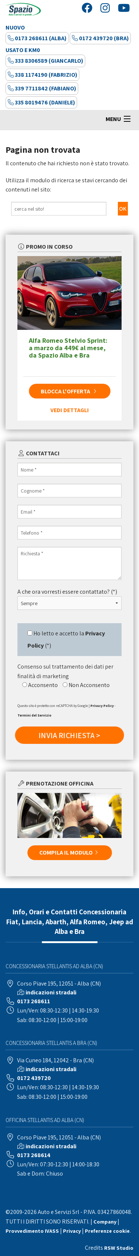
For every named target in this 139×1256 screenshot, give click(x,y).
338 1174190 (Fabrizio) (42, 75)
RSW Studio (118, 1247)
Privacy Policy (102, 705)
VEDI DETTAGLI (69, 410)
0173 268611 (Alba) (37, 38)
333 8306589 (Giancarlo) (45, 61)
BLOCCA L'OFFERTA (70, 391)
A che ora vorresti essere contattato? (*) (67, 592)
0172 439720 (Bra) (100, 38)
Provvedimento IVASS (32, 1230)
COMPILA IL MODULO (69, 852)
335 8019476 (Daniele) (41, 102)
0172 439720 (34, 1078)
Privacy (72, 1230)
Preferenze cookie (107, 1230)
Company (104, 1221)
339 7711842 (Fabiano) (42, 88)
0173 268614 (33, 1155)
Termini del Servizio (34, 715)
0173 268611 (33, 1001)
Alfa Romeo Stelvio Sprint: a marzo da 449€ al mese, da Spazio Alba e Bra (68, 347)
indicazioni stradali (51, 992)
